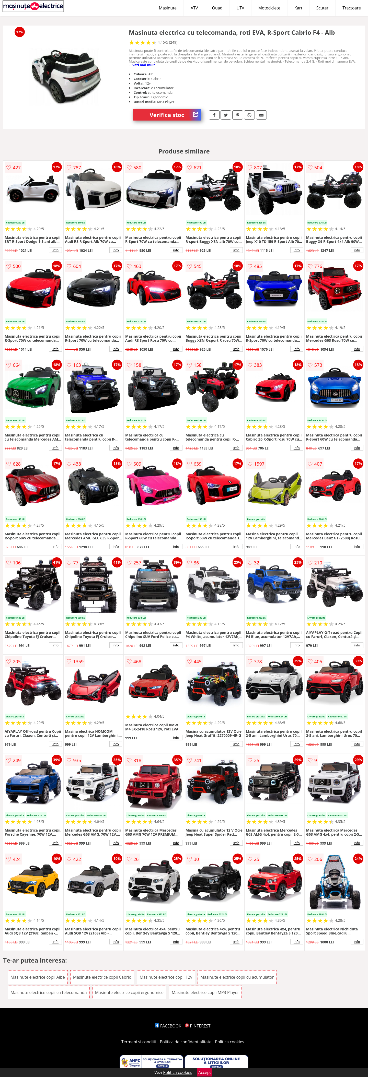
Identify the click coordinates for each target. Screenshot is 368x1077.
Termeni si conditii (138, 1042)
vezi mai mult (144, 65)
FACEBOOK (168, 1026)
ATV (194, 8)
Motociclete (269, 8)
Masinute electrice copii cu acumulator (237, 977)
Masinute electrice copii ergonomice (129, 992)
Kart (298, 8)
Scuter (322, 8)
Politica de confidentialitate (186, 1042)
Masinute (168, 8)
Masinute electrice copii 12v (166, 977)
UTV (240, 8)
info (55, 250)
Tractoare (351, 8)
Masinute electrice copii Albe (37, 977)
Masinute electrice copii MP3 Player (205, 992)
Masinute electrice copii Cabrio (102, 977)
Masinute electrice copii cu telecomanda (48, 992)
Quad (217, 8)
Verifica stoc (175, 115)
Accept (204, 1072)
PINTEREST (197, 1026)
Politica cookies (229, 1042)
